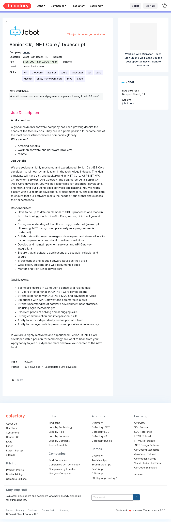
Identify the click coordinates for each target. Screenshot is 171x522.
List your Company (60, 473)
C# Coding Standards (146, 449)
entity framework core (50, 78)
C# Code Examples (145, 467)
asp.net (51, 72)
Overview (97, 422)
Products (77, 5)
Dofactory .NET (101, 427)
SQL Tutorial (141, 427)
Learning (95, 5)
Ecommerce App (101, 464)
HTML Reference (144, 440)
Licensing (64, 510)
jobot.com (128, 103)
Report (17, 380)
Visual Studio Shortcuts (147, 463)
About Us (11, 423)
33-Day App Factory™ (104, 478)
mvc (69, 78)
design (28, 78)
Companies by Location (62, 469)
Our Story (11, 428)
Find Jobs (54, 422)
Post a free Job (58, 445)
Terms (9, 510)
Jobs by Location (59, 436)
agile (98, 72)
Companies (57, 5)
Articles (138, 474)
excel (80, 78)
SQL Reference (143, 431)
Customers (12, 432)
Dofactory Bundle (102, 440)
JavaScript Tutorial (145, 454)
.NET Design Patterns (146, 445)
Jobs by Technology (60, 427)
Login (135, 5)
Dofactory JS (99, 436)
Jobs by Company (59, 440)
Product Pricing (15, 470)
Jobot (26, 52)
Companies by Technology (64, 464)
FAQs (9, 441)
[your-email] (112, 497)
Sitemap (10, 454)
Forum (9, 446)
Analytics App (99, 460)
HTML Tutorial (142, 436)
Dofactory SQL (100, 431)
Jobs (40, 5)
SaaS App (97, 469)
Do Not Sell (48, 510)
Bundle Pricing (14, 474)
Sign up (150, 5)
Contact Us (12, 437)
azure (64, 72)
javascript (77, 72)
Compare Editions (16, 478)
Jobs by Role (56, 431)
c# (25, 72)
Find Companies (58, 460)
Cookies (32, 510)
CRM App (97, 473)
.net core (37, 72)
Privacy (20, 510)
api (89, 72)
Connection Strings (145, 458)
